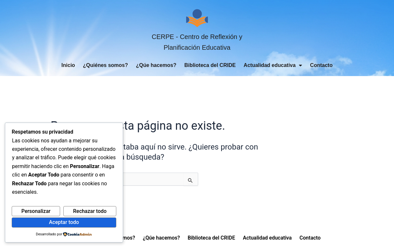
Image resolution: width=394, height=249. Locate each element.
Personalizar (36, 211)
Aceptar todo (64, 222)
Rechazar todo (90, 211)
